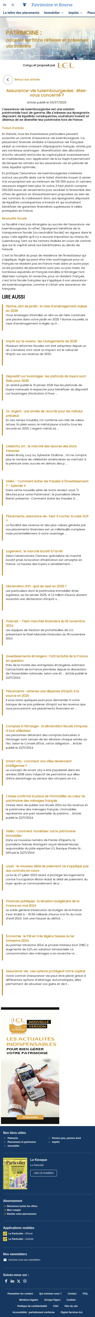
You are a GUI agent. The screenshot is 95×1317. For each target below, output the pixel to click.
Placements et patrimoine (19, 1142)
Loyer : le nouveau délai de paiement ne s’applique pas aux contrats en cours (47, 868)
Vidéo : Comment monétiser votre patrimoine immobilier (41, 833)
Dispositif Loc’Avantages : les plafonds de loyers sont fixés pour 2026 (46, 378)
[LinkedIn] (12, 1281)
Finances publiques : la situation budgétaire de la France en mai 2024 (42, 903)
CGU (55, 1306)
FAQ (85, 1293)
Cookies (71, 1300)
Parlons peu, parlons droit (64, 1138)
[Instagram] (25, 1281)
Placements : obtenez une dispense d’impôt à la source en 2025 (42, 693)
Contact (72, 1293)
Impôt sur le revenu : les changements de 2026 (41, 341)
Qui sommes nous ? (50, 1293)
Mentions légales (28, 1300)
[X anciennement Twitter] (19, 1281)
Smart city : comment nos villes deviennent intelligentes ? (39, 763)
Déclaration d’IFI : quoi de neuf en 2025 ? (36, 586)
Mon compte (14, 1210)
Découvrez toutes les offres (22, 1206)
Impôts (76, 12)
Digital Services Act (72, 1312)
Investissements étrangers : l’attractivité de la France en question (47, 658)
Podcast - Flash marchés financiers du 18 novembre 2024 (45, 623)
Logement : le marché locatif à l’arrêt (34, 551)
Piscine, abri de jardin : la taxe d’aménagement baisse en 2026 (46, 308)
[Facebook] (6, 1281)
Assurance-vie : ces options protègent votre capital (45, 971)
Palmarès (10, 1138)
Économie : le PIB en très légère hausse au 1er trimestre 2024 (40, 938)
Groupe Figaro (52, 1300)
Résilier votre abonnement (21, 1214)
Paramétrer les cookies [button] (20, 1293)
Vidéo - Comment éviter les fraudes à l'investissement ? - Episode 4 (47, 483)
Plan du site (71, 1306)
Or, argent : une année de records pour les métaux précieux (44, 413)
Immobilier (54, 12)
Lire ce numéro (44, 1173)
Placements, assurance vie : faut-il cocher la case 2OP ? (47, 518)
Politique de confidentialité (32, 1306)
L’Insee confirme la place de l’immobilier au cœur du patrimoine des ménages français (45, 798)
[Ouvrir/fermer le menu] (4, 5)
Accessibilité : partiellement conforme (33, 1312)
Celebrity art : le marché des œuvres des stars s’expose (41, 448)
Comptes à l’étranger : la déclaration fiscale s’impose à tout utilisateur (46, 728)
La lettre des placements (21, 12)
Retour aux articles (27, 79)
